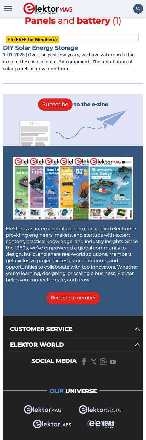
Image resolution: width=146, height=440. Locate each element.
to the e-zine (73, 104)
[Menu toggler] (8, 8)
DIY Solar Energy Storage (40, 47)
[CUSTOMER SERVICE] (75, 329)
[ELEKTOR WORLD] (75, 345)
